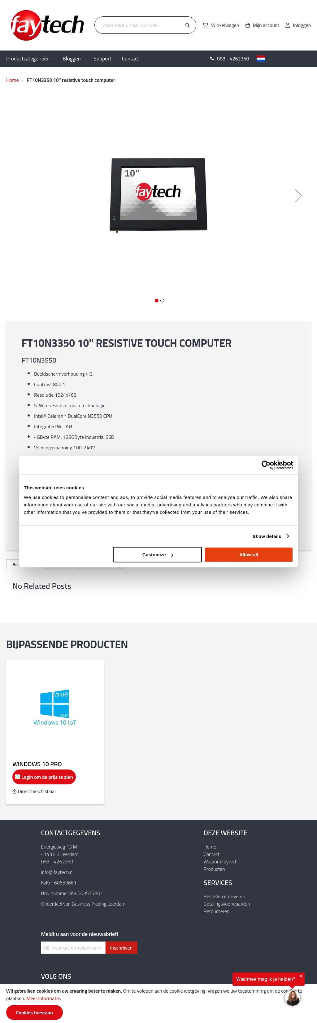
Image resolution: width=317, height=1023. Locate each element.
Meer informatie (43, 998)
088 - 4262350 (57, 861)
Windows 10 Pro (37, 763)
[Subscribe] (121, 947)
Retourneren (217, 911)
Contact (211, 854)
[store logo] (48, 25)
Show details (267, 536)
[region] (241, 990)
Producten (214, 869)
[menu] (158, 59)
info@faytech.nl (57, 872)
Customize (157, 554)
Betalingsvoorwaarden (227, 903)
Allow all (248, 554)
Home (12, 80)
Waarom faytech (220, 861)
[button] (285, 58)
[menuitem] (29, 59)
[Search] (187, 25)
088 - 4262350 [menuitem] (233, 58)
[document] (158, 1003)
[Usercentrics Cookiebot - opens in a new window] (266, 465)
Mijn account (266, 25)
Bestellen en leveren (224, 896)
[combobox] (145, 25)
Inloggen (302, 25)
